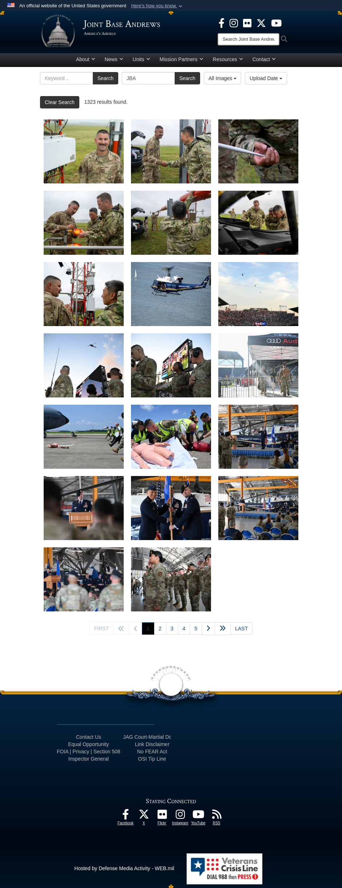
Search (106, 78)
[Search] (248, 39)
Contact (264, 59)
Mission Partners (181, 59)
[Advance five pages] (223, 628)
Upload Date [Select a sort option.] (266, 78)
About (85, 59)
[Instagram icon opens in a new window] (234, 22)
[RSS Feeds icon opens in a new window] (216, 816)
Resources (228, 59)
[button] (157, 5)
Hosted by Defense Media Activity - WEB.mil (124, 868)
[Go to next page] (208, 628)
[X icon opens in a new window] (261, 22)
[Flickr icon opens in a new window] (247, 22)
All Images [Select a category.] (222, 78)
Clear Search (60, 102)
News (114, 59)
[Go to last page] (241, 628)
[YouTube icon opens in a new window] (276, 22)
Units (141, 59)
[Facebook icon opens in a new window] (221, 22)
